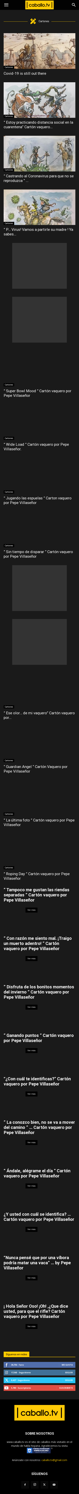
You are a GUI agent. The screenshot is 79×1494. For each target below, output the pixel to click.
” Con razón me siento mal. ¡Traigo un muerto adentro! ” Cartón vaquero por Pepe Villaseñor (38, 943)
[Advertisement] (39, 266)
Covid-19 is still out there (25, 73)
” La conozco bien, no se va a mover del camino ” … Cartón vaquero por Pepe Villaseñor (39, 1127)
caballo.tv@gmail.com (54, 1460)
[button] (6, 5)
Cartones (9, 67)
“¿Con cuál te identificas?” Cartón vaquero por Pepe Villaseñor (37, 1081)
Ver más (31, 910)
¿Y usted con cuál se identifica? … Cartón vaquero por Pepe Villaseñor (39, 1217)
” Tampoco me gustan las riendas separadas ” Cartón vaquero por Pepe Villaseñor (36, 895)
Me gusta (67, 1364)
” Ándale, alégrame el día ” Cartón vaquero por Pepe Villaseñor (37, 1173)
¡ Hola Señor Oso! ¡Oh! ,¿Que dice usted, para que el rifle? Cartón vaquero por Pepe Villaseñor (36, 1311)
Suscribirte (66, 1387)
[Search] (74, 5)
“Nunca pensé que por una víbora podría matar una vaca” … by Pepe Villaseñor (37, 1262)
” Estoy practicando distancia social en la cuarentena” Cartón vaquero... (38, 124)
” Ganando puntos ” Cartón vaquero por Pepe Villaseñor (39, 1038)
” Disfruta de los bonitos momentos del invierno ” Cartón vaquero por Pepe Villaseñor (39, 992)
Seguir (69, 1372)
